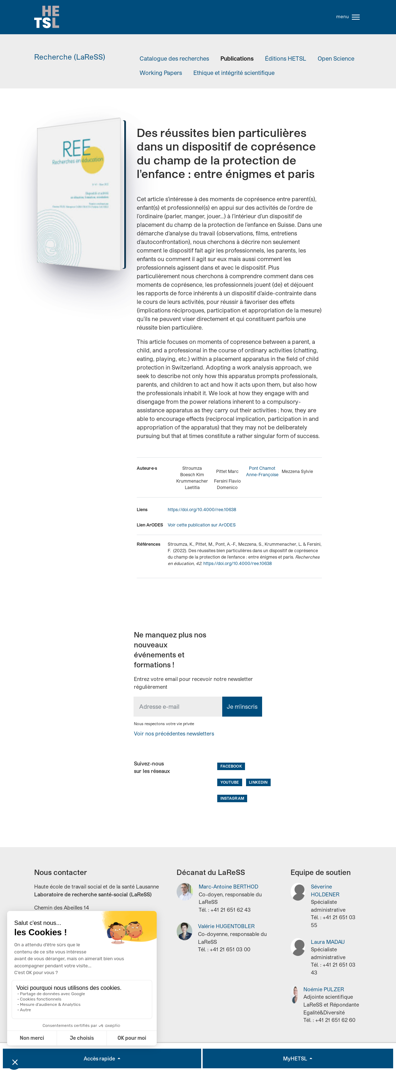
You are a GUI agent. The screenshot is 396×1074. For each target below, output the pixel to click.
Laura (328, 942)
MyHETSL (295, 1058)
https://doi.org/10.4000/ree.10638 (202, 509)
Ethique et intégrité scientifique (234, 72)
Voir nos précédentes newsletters (174, 734)
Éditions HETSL (285, 58)
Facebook (231, 766)
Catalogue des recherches (174, 58)
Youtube (229, 782)
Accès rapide (100, 1058)
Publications (237, 58)
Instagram (232, 798)
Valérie (226, 926)
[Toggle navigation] (356, 17)
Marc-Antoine (228, 887)
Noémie (323, 989)
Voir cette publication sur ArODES (202, 524)
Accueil (46, 17)
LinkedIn (258, 782)
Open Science (336, 58)
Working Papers (161, 72)
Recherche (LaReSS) (69, 56)
